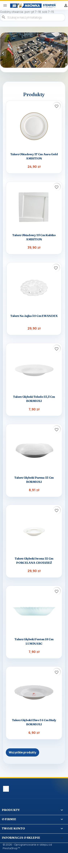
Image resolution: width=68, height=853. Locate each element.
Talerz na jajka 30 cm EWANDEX (34, 316)
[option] (34, 50)
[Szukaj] (32, 17)
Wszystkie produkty (22, 752)
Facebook (6, 789)
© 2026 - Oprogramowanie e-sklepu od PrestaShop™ (27, 846)
